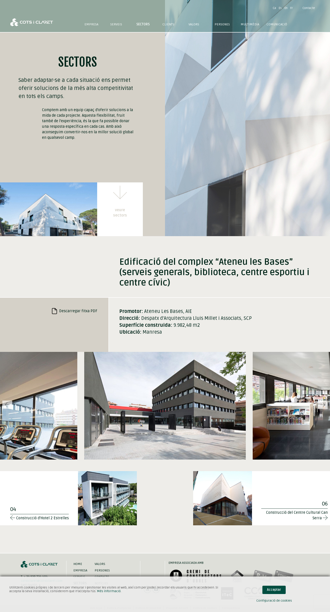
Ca (274, 8)
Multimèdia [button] (250, 24)
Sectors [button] (143, 24)
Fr (291, 8)
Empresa (91, 24)
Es (280, 8)
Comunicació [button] (277, 24)
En (286, 8)
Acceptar (274, 590)
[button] (323, 405)
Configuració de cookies (274, 601)
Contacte (309, 8)
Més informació (109, 591)
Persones (222, 24)
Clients (168, 24)
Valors (194, 24)
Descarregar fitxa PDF (74, 311)
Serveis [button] (116, 24)
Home (77, 564)
